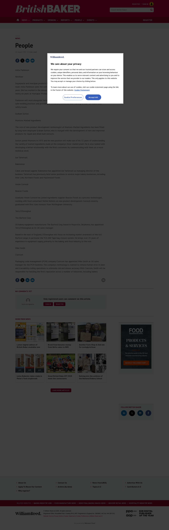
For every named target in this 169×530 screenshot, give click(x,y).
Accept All (93, 97)
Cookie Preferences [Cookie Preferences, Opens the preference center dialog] (73, 97)
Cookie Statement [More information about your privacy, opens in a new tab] (82, 90)
